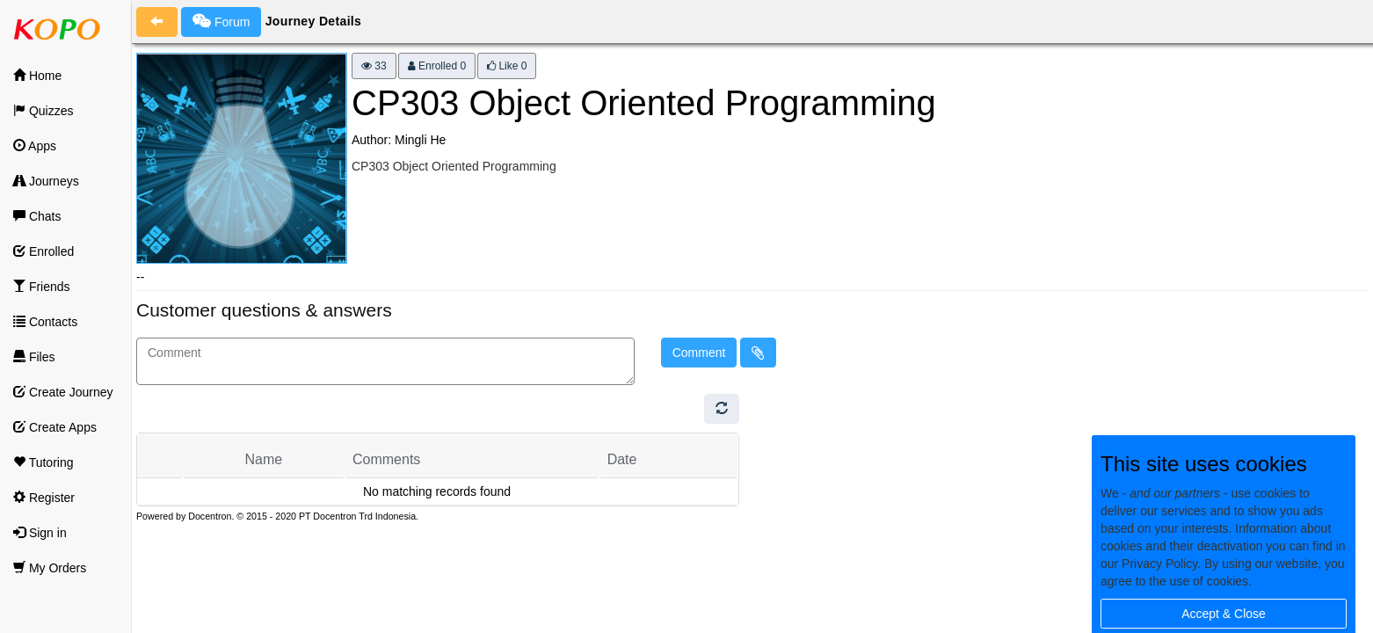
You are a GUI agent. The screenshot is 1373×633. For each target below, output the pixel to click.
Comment (699, 353)
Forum (221, 21)
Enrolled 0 (437, 66)
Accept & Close (1223, 614)
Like (507, 66)
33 (374, 66)
